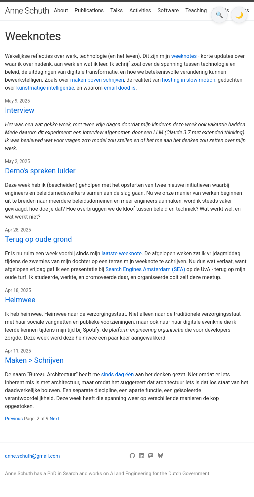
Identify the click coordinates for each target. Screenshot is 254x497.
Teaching (196, 10)
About (61, 10)
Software (168, 10)
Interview (19, 110)
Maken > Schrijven (34, 360)
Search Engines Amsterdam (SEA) (145, 269)
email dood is (119, 88)
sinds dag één (117, 374)
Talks (116, 10)
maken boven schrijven (97, 80)
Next (54, 418)
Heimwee (20, 300)
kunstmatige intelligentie (45, 88)
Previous (14, 418)
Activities (140, 10)
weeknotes (184, 56)
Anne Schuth (27, 11)
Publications (89, 10)
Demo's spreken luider (40, 171)
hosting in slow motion (188, 80)
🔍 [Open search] (219, 15)
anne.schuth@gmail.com (32, 456)
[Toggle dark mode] (239, 15)
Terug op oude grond (38, 239)
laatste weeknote (122, 253)
